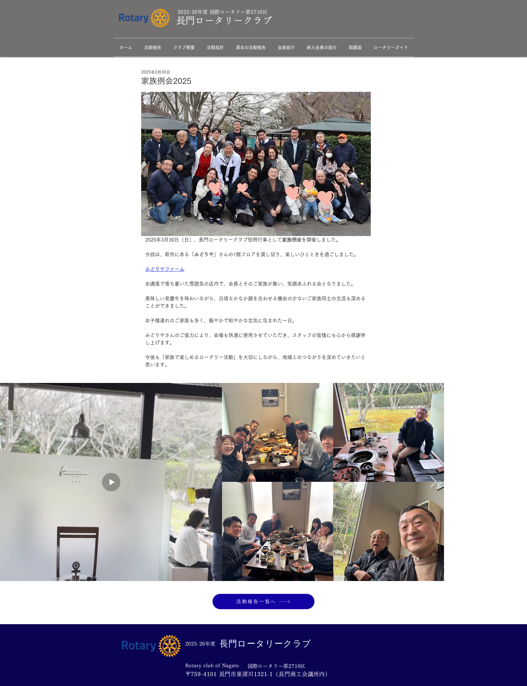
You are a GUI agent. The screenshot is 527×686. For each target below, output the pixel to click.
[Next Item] (433, 482)
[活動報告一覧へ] (263, 601)
